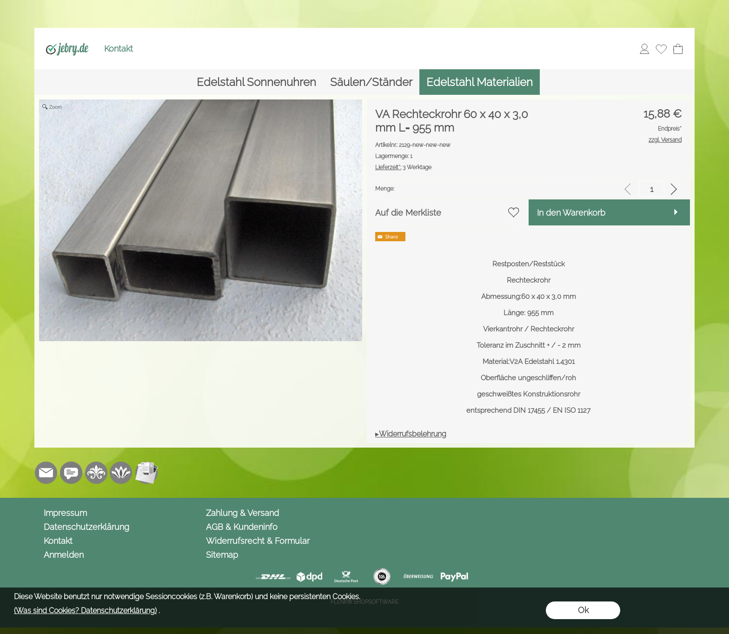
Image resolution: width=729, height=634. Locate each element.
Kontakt (118, 48)
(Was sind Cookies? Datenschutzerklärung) (85, 610)
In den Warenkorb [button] (571, 213)
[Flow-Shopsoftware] (121, 472)
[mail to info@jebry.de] (46, 472)
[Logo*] (67, 37)
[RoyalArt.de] (96, 472)
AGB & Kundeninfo (242, 527)
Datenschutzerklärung (86, 527)
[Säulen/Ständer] (371, 82)
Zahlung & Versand (242, 513)
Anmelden (64, 555)
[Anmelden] (644, 49)
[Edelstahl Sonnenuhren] (256, 82)
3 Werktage (403, 167)
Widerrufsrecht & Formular (258, 541)
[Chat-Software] (71, 472)
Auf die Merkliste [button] (408, 213)
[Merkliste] (661, 49)
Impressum (65, 513)
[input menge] (651, 189)
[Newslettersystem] (146, 472)
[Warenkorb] (678, 49)
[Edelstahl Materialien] (479, 82)
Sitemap (222, 555)
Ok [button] (583, 610)
